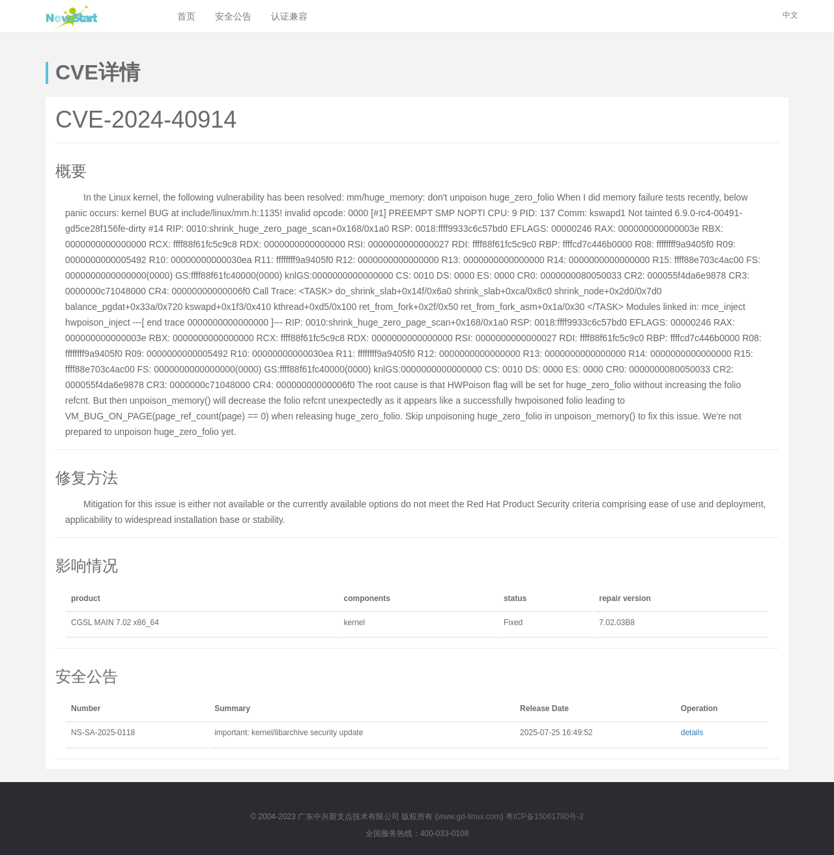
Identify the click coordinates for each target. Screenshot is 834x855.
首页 (186, 16)
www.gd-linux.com (469, 816)
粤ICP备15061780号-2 (545, 816)
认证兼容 (289, 16)
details (692, 732)
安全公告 (233, 16)
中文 (790, 15)
